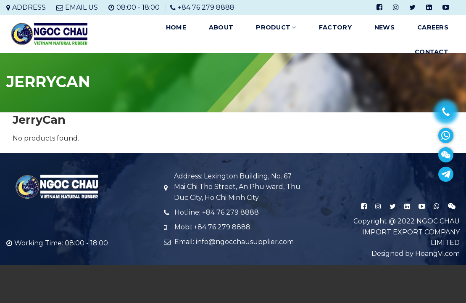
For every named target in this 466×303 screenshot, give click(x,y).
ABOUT (221, 27)
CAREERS (432, 27)
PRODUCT (276, 28)
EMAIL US (81, 7)
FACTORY (335, 27)
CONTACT (431, 52)
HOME (176, 27)
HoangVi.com (437, 254)
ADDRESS (29, 7)
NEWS (384, 27)
